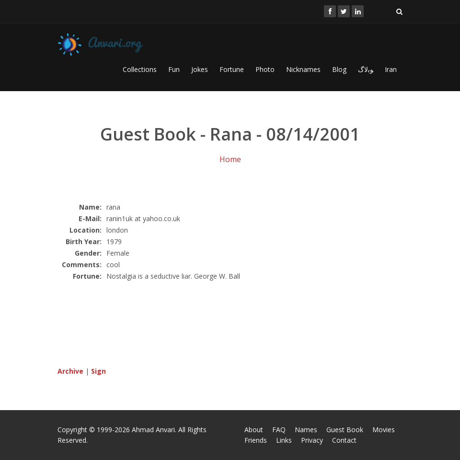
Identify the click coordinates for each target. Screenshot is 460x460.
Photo (265, 69)
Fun (174, 69)
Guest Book (344, 429)
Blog (339, 69)
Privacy (312, 440)
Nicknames (303, 69)
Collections (140, 69)
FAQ (279, 429)
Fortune (231, 69)
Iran (391, 69)
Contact (344, 440)
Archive (70, 371)
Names (306, 429)
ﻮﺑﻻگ (365, 69)
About (253, 429)
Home (230, 159)
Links (284, 440)
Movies (383, 429)
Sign (98, 371)
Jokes (199, 69)
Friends (255, 440)
